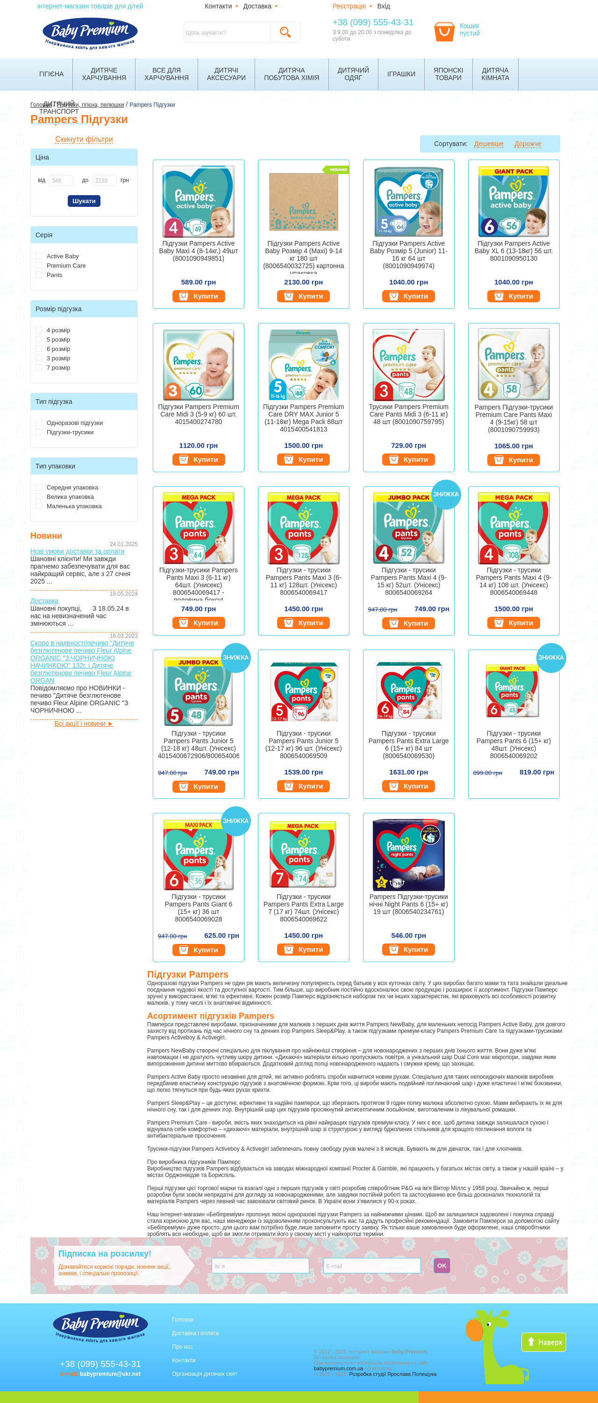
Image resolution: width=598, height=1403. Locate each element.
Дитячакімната (496, 73)
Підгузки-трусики (64, 432)
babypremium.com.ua (338, 1368)
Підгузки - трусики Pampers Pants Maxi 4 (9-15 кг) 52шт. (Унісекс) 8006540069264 (409, 581)
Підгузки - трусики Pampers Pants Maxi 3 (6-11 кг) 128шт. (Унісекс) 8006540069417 (304, 581)
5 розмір (53, 339)
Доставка (257, 6)
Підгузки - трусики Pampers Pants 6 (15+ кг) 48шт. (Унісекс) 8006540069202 (514, 745)
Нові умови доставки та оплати (77, 551)
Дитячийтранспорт (59, 107)
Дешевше (489, 143)
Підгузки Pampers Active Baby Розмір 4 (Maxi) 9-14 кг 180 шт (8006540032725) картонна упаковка (303, 257)
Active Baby (57, 256)
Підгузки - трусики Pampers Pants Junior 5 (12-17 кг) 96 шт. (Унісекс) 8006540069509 (303, 745)
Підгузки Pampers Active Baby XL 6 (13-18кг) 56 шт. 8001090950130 (514, 251)
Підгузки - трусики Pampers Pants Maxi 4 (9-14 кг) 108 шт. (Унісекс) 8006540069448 (514, 581)
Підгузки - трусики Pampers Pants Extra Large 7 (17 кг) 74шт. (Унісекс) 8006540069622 (303, 908)
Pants (49, 274)
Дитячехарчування (104, 73)
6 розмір (53, 348)
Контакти (218, 6)
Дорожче (528, 143)
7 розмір (53, 367)
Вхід (383, 6)
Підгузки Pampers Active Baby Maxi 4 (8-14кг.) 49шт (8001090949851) (198, 251)
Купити (198, 296)
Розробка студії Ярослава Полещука (393, 1374)
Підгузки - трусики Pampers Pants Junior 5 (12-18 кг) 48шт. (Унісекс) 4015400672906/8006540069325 (198, 745)
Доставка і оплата (195, 1333)
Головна (182, 1319)
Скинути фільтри (84, 139)
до (85, 180)
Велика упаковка (65, 496)
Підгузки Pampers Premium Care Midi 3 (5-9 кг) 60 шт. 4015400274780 (198, 414)
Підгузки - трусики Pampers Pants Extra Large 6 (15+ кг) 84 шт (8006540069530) (409, 745)
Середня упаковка (67, 487)
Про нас (182, 1347)
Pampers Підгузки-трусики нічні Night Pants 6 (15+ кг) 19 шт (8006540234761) (408, 904)
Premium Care (61, 265)
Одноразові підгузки (69, 422)
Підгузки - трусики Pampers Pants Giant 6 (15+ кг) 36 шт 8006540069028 (199, 908)
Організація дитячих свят (204, 1374)
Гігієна (51, 74)
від (41, 180)
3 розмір (53, 358)
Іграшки (401, 74)
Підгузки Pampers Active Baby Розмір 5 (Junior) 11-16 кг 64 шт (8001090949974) (409, 255)
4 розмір (53, 330)
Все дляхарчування (166, 73)
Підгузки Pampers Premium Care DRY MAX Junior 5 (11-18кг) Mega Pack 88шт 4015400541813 (303, 418)
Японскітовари (448, 73)
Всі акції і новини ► (84, 723)
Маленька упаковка (69, 506)
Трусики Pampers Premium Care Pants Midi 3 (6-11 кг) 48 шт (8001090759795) (408, 414)
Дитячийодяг (353, 73)
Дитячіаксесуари (226, 73)
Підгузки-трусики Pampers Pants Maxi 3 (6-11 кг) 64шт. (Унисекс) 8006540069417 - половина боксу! (198, 583)
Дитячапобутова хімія (292, 73)
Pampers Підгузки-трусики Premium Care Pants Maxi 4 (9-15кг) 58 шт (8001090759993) (514, 418)
